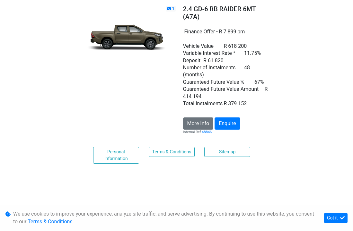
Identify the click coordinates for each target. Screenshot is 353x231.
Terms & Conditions (171, 151)
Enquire (227, 123)
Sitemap (227, 151)
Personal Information (116, 155)
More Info (198, 123)
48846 (207, 132)
